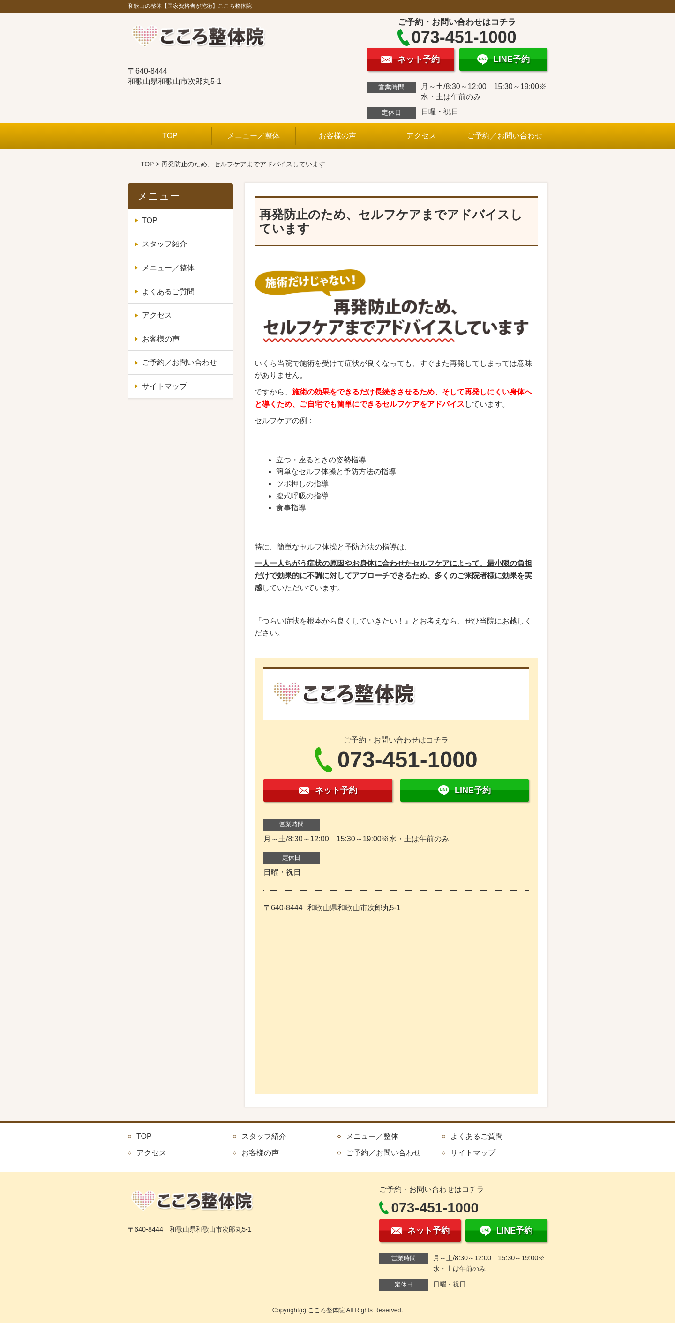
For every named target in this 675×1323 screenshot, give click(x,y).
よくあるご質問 (168, 292)
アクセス (421, 136)
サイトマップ (164, 386)
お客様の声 (337, 136)
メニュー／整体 (253, 136)
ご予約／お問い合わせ (504, 136)
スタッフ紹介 (164, 244)
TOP (170, 136)
